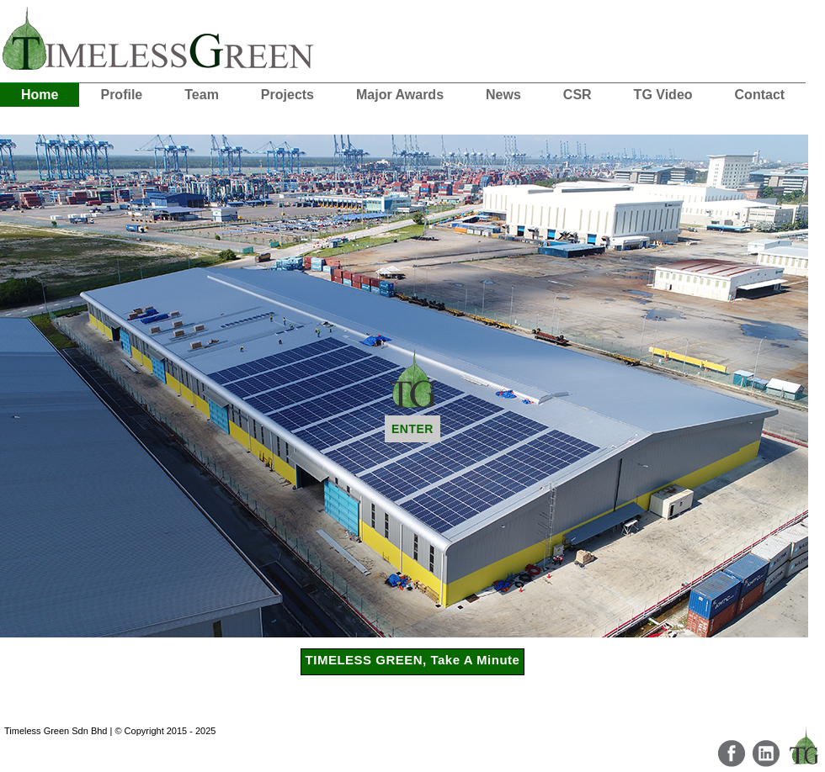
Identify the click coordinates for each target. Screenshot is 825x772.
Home (39, 94)
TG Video (663, 94)
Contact (760, 94)
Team (201, 94)
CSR (577, 94)
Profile (121, 94)
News (503, 94)
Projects (287, 94)
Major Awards (400, 94)
